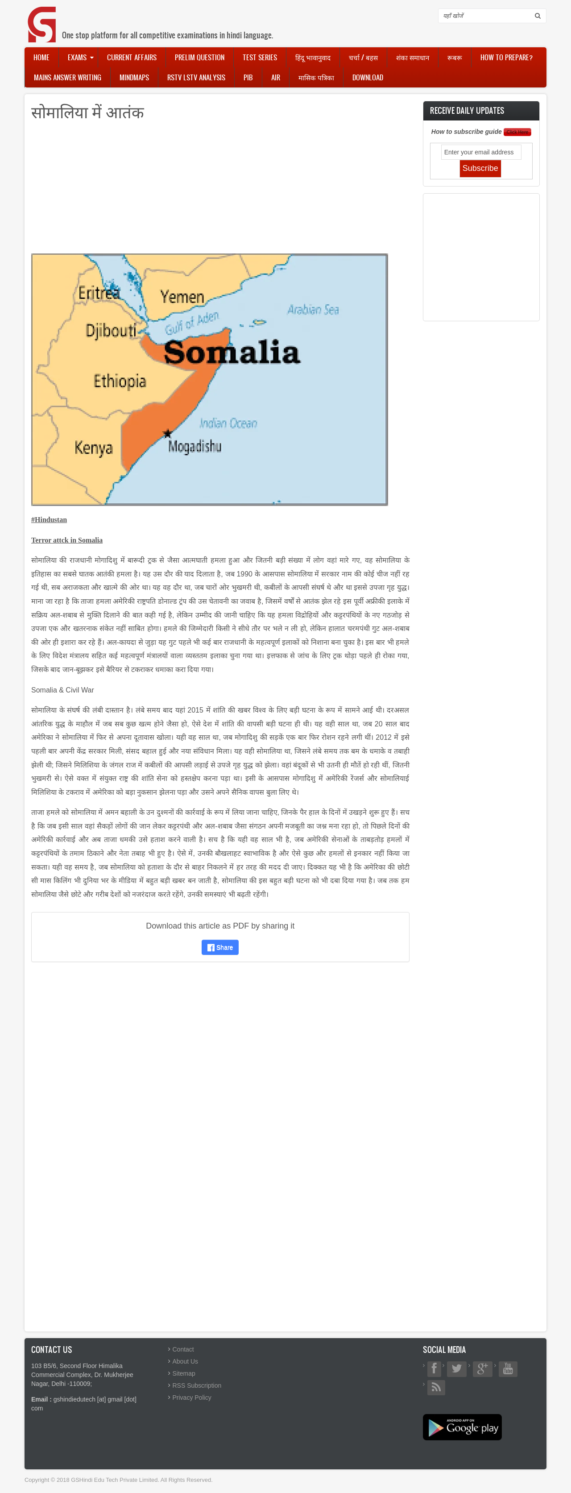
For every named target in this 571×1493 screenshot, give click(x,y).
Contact (183, 1349)
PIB (248, 77)
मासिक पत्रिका (316, 77)
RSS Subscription (197, 1385)
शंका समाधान (412, 57)
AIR (275, 77)
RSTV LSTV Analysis (196, 77)
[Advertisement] (220, 191)
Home (41, 57)
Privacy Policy (192, 1397)
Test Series (260, 57)
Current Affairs (132, 57)
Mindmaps (134, 77)
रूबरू (454, 57)
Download (367, 77)
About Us (186, 1361)
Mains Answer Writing (67, 77)
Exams (77, 57)
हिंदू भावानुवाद (313, 57)
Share (220, 947)
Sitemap (184, 1373)
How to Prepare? (506, 57)
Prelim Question (199, 57)
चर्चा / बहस (363, 57)
